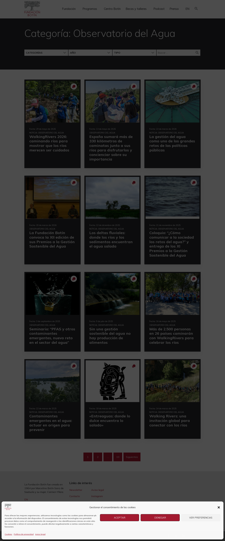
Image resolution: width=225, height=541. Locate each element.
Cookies (8, 534)
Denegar (160, 517)
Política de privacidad (24, 534)
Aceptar (119, 517)
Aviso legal (40, 534)
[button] (218, 507)
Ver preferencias (200, 517)
